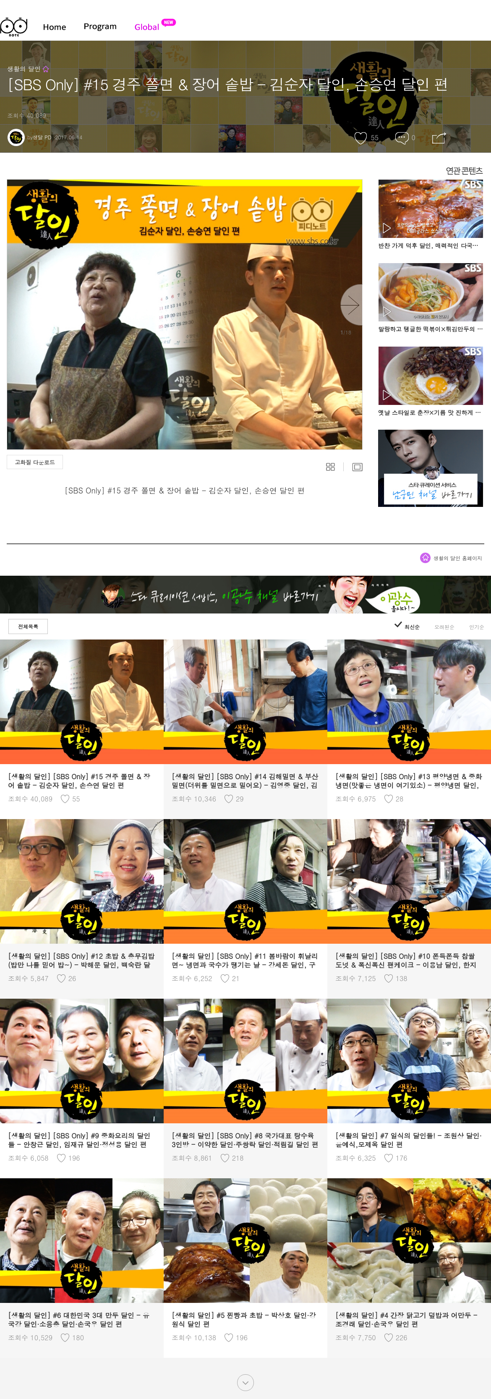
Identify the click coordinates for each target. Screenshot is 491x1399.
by (29, 137)
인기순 (476, 626)
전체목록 (28, 626)
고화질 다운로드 (35, 462)
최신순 (407, 626)
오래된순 (444, 626)
